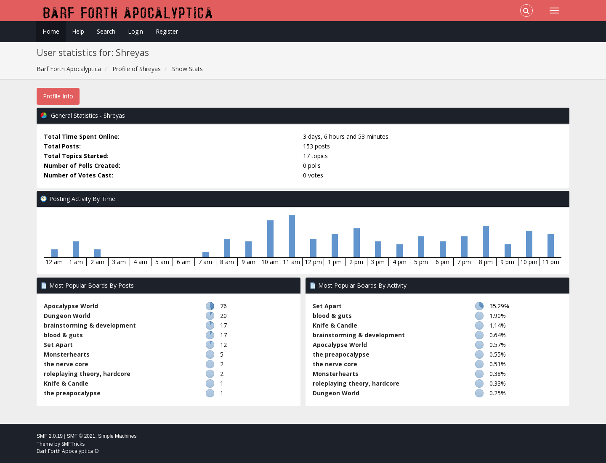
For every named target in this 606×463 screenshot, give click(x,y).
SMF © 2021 (81, 436)
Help (78, 31)
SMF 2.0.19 (50, 436)
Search (106, 31)
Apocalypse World (71, 306)
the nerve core (66, 364)
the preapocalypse (72, 393)
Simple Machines (117, 436)
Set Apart (58, 345)
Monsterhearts (67, 354)
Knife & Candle (66, 383)
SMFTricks (73, 443)
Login (135, 31)
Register (167, 31)
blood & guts (63, 335)
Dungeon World (67, 316)
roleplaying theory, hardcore (87, 374)
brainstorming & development (90, 325)
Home (51, 31)
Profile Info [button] (58, 96)
